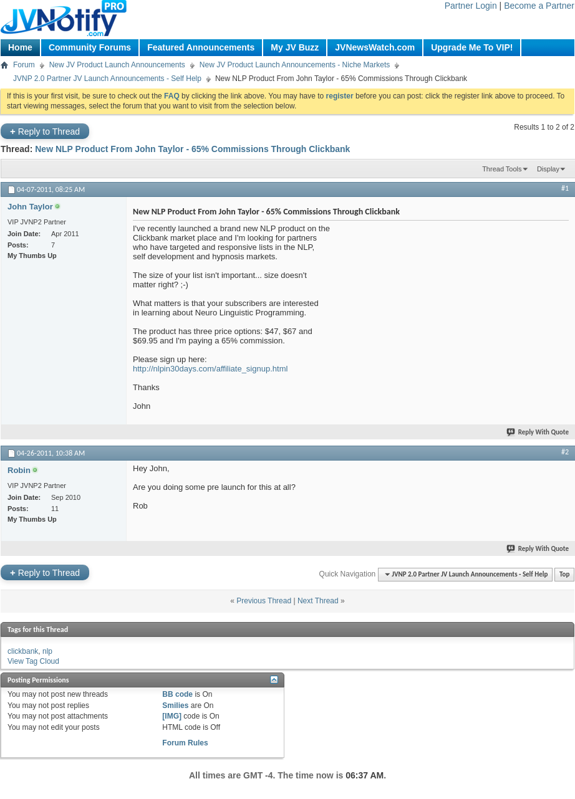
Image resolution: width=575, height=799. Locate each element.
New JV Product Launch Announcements (117, 64)
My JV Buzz (295, 47)
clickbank (22, 651)
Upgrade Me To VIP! (472, 47)
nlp (47, 651)
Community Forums (90, 47)
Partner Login (471, 6)
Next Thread (318, 600)
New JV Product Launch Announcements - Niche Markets (295, 64)
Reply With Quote (538, 432)
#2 (565, 451)
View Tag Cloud (33, 661)
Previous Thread (263, 600)
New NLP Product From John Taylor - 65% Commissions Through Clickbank (192, 149)
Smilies (175, 705)
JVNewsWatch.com (375, 47)
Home (20, 47)
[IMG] (171, 716)
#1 (565, 188)
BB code (177, 694)
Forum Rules (185, 743)
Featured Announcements (200, 47)
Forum (24, 64)
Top (564, 574)
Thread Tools (501, 169)
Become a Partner (539, 6)
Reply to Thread (45, 131)
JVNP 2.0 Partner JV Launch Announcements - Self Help (107, 78)
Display (548, 169)
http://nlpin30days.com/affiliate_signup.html (210, 368)
